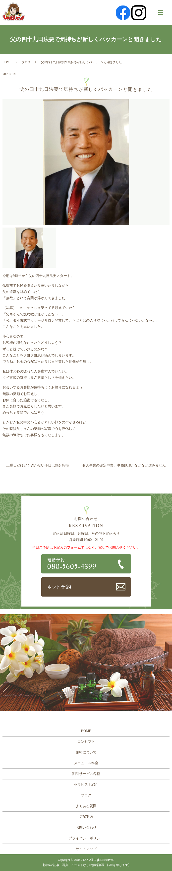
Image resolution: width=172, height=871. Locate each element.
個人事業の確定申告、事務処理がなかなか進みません (124, 465)
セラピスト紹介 (86, 784)
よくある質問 (86, 806)
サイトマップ (86, 849)
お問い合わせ (86, 827)
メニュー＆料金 (86, 763)
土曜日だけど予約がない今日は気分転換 (37, 465)
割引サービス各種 (86, 774)
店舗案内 (86, 817)
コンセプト (86, 742)
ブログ (26, 62)
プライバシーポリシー (86, 838)
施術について (86, 752)
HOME (6, 62)
